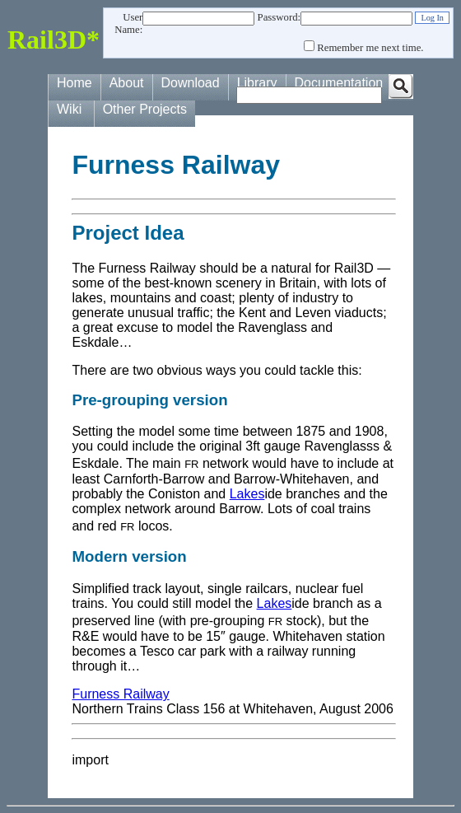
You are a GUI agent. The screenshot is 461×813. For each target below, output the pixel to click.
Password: (279, 17)
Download (190, 83)
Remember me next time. (370, 48)
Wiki (69, 109)
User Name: (128, 23)
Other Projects (145, 109)
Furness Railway (120, 694)
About (126, 83)
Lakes (247, 494)
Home (74, 83)
